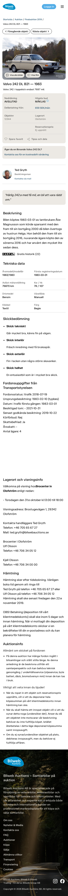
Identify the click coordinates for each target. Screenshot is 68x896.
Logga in (49, 6)
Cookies (8, 869)
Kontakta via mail (23, 179)
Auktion (18, 19)
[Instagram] (55, 881)
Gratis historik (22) (21, 254)
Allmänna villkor (12, 854)
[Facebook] (62, 881)
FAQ (5, 834)
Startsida (7, 19)
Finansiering (10, 864)
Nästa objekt (41, 31)
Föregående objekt (16, 31)
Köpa (6, 844)
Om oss (7, 820)
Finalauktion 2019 (33, 19)
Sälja (6, 849)
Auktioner (9, 839)
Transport (9, 859)
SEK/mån (42, 107)
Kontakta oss (11, 830)
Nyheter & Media (13, 825)
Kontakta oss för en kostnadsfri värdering (26, 154)
